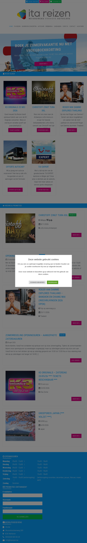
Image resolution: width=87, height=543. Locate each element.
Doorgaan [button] (52, 282)
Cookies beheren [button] (37, 282)
